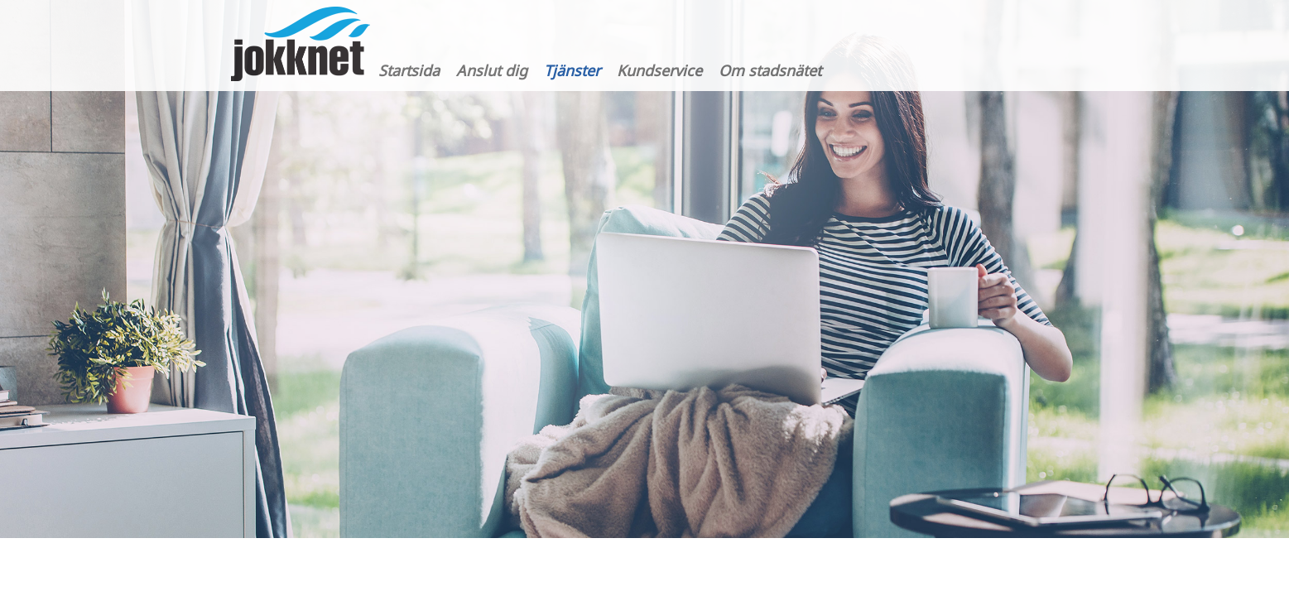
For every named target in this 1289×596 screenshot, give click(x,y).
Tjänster (572, 70)
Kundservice (659, 70)
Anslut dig (491, 70)
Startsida (409, 70)
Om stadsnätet (770, 70)
